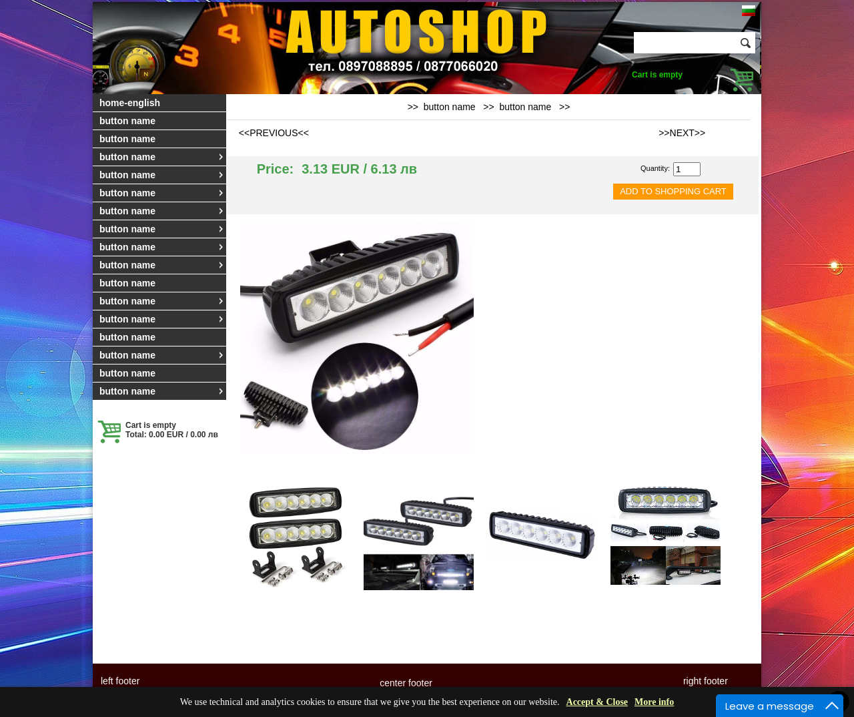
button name (127, 120)
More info (654, 702)
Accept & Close (597, 702)
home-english (129, 102)
